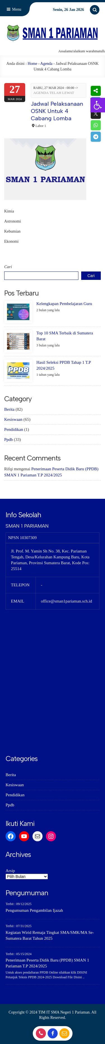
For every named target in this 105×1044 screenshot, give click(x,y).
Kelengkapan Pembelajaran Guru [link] (64, 303)
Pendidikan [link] (13, 429)
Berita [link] (9, 409)
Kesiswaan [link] (13, 419)
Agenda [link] (46, 64)
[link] (97, 105)
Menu (13, 9)
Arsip (10, 870)
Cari (8, 266)
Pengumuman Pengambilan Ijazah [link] (34, 910)
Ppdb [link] (8, 439)
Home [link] (32, 64)
